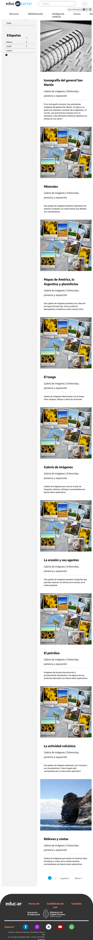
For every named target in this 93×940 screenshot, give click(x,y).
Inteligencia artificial (58, 15)
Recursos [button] (14, 13)
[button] (6, 55)
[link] (84, 3)
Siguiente (65, 878)
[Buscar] (59, 3)
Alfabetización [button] (35, 13)
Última (78, 878)
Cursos (77, 13)
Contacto (76, 903)
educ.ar (12, 932)
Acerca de (33, 903)
